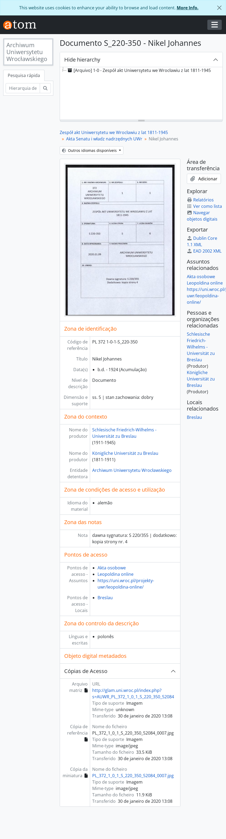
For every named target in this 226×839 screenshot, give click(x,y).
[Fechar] (219, 7)
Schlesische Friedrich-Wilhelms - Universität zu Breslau (201, 347)
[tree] (141, 93)
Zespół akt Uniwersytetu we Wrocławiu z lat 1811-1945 (114, 132)
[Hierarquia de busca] (23, 88)
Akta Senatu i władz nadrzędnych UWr (104, 139)
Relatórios (200, 200)
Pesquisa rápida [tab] (24, 75)
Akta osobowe (112, 568)
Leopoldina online (116, 574)
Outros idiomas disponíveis (90, 150)
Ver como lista (204, 206)
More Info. (188, 8)
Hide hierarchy (82, 59)
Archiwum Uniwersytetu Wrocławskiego (132, 470)
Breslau (105, 598)
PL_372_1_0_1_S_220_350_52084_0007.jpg (133, 776)
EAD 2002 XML (204, 251)
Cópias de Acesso (85, 671)
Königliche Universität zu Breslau (125, 453)
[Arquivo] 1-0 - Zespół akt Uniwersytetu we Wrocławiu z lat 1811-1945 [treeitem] (139, 70)
